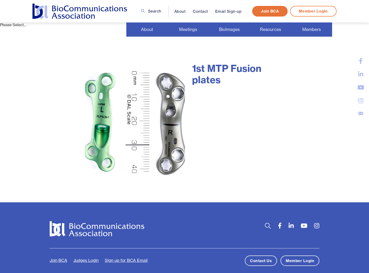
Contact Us (261, 260)
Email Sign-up (228, 11)
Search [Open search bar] (151, 11)
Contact (200, 11)
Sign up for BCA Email (126, 260)
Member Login (313, 11)
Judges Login (86, 260)
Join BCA (270, 11)
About (180, 11)
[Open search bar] (268, 226)
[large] (361, 61)
